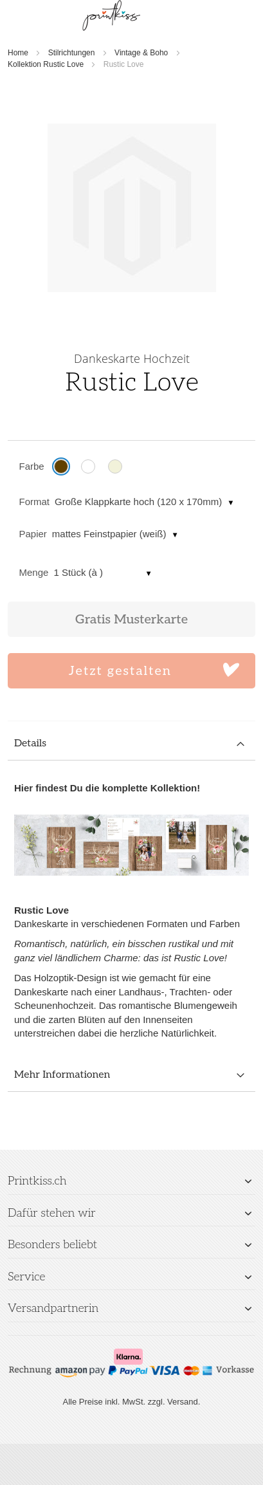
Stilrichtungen (71, 52)
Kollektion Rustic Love (46, 64)
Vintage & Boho (141, 52)
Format (34, 501)
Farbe (31, 466)
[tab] (131, 744)
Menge (34, 572)
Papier (33, 533)
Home (18, 52)
